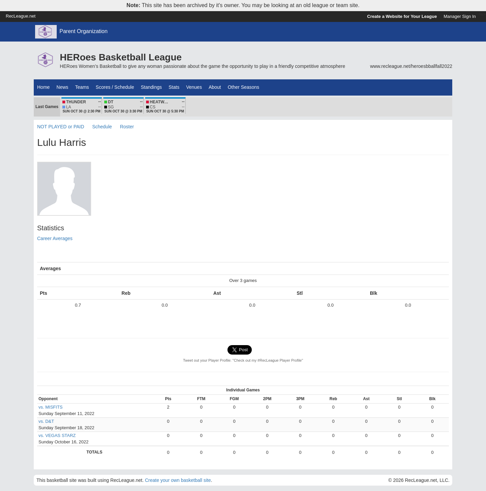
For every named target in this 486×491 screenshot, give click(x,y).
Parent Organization (83, 31)
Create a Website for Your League (402, 16)
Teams (82, 87)
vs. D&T (46, 421)
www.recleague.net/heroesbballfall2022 (411, 66)
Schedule (102, 126)
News (62, 87)
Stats (174, 87)
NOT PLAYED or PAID (60, 126)
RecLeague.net (20, 16)
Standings (151, 87)
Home (43, 87)
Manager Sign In (459, 16)
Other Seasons (243, 87)
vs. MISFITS (50, 407)
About (215, 87)
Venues (194, 87)
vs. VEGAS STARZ (57, 435)
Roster (127, 126)
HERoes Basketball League (121, 57)
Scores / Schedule (115, 87)
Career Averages (55, 238)
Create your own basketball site (178, 480)
